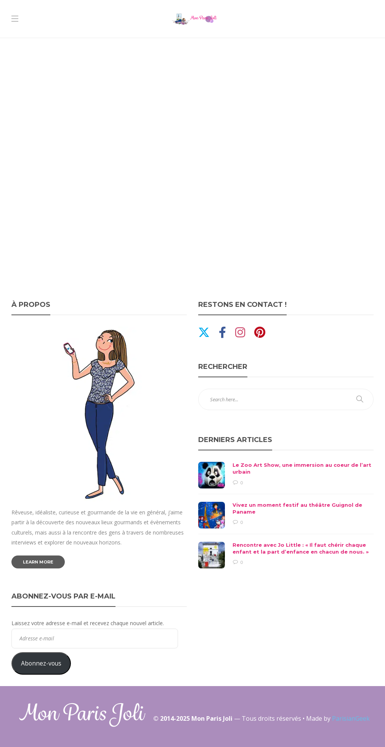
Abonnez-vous (41, 663)
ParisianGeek (351, 718)
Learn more (38, 562)
